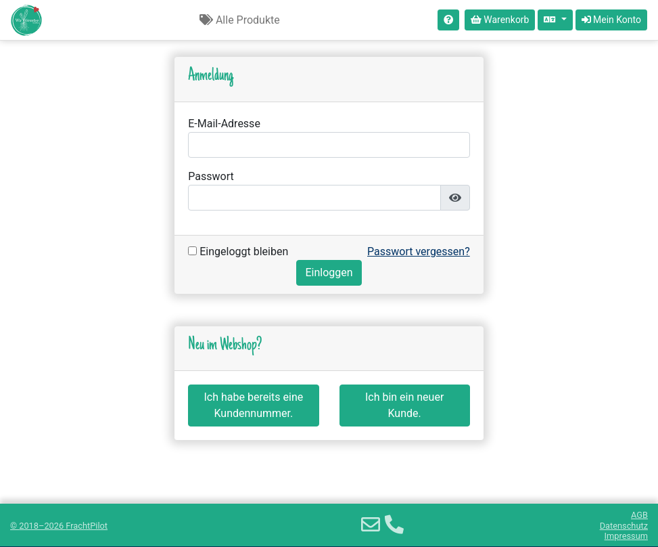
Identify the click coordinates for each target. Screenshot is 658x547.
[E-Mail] (370, 525)
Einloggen (328, 272)
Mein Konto (611, 19)
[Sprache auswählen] (555, 19)
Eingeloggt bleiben (238, 251)
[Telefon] (394, 525)
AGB (639, 515)
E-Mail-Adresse (224, 123)
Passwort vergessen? (418, 251)
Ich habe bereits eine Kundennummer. (254, 405)
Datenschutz (624, 526)
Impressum (626, 536)
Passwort (210, 176)
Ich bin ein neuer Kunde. (404, 405)
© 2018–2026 (59, 526)
